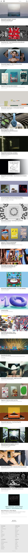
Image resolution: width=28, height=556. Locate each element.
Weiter (13, 520)
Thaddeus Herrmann (7, 22)
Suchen (27, 1)
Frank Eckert (5, 88)
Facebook (16, 542)
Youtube (16, 548)
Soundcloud (16, 546)
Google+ (16, 543)
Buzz (2, 530)
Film (1, 532)
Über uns (2, 540)
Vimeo (16, 547)
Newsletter (2, 543)
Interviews (16, 527)
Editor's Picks (17, 530)
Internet (2, 312)
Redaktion (6, 312)
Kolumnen (16, 531)
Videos (16, 535)
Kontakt (2, 544)
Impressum (2, 546)
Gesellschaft (2, 534)
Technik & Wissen (3, 133)
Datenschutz (3, 547)
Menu (1, 0)
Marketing (2, 548)
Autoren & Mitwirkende (4, 542)
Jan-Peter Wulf (6, 66)
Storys (16, 528)
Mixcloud (16, 544)
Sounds (2, 22)
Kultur (2, 88)
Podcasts (16, 536)
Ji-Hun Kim (6, 44)
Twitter (16, 540)
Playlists (16, 532)
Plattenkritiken (17, 534)
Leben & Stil (2, 535)
